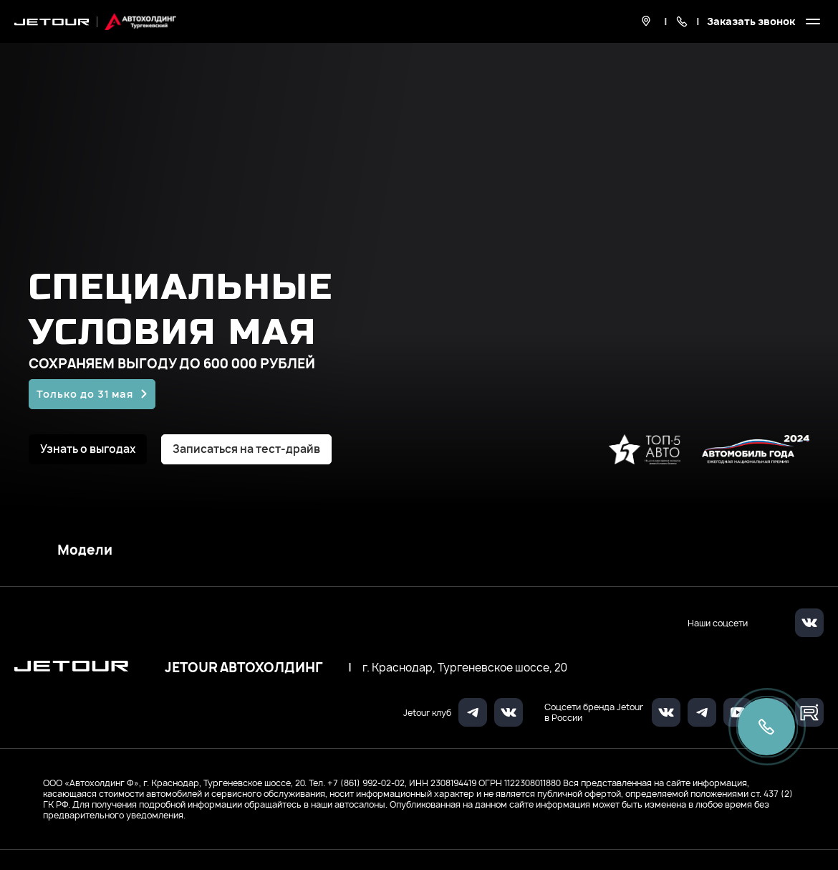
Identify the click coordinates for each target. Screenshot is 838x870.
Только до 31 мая (85, 394)
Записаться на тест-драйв (246, 448)
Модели (84, 550)
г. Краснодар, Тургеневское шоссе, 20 (464, 668)
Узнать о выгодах (87, 448)
